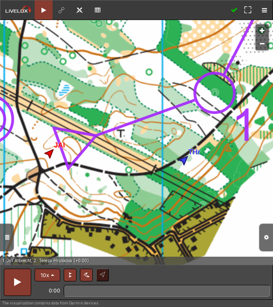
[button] (47, 275)
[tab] (44, 10)
